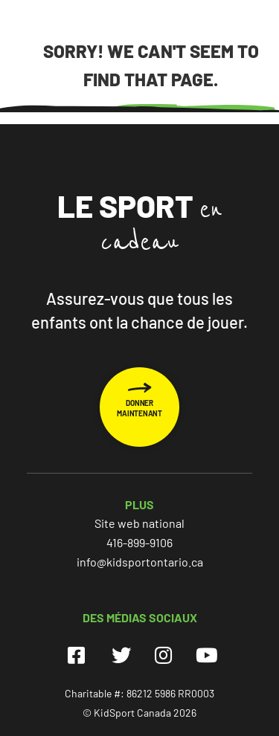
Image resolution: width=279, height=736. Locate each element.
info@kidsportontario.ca (140, 562)
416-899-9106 (139, 542)
